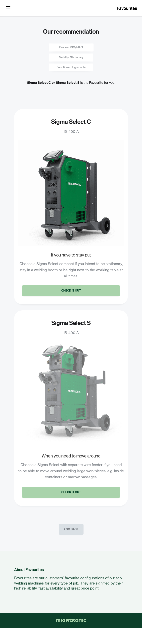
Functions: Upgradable (71, 67)
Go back (71, 529)
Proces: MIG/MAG (71, 47)
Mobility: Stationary (71, 57)
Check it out (71, 290)
